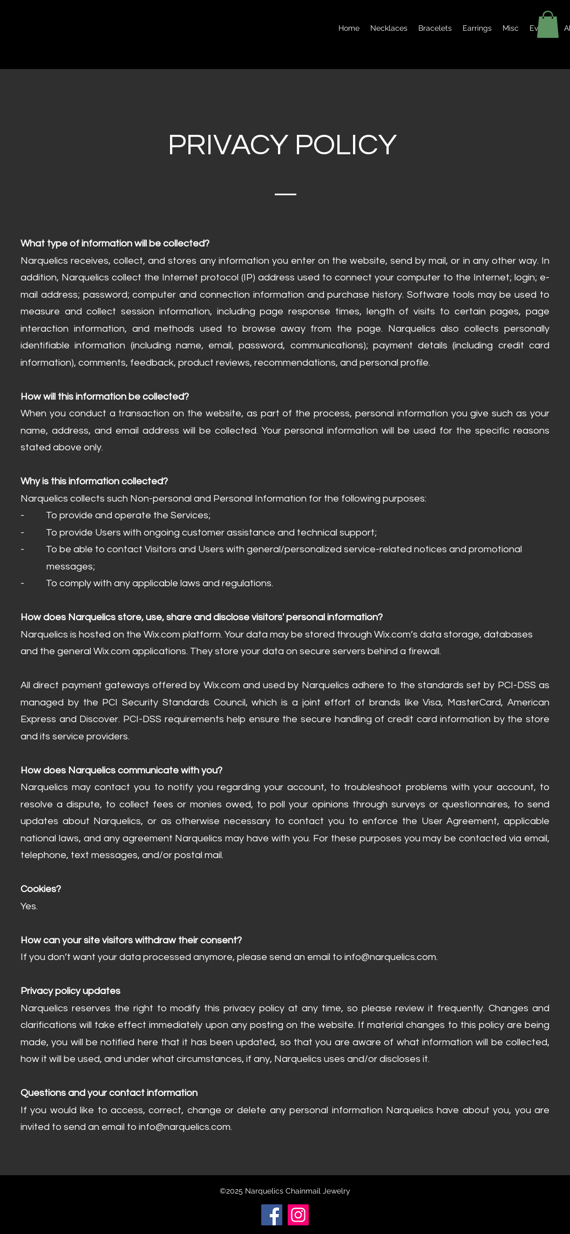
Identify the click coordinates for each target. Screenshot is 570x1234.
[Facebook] (271, 1214)
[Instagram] (298, 1214)
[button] (548, 24)
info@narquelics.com (390, 957)
